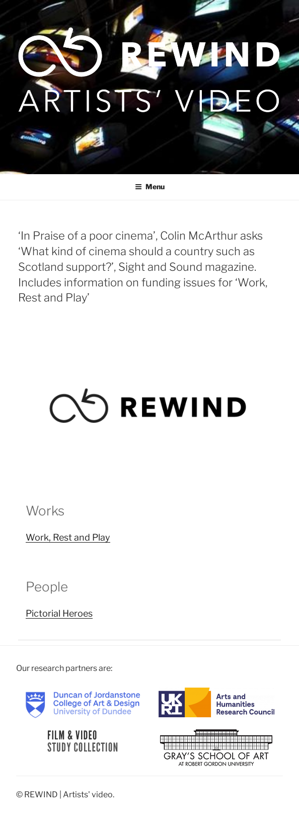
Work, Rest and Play (68, 537)
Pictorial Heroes (59, 613)
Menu (150, 186)
